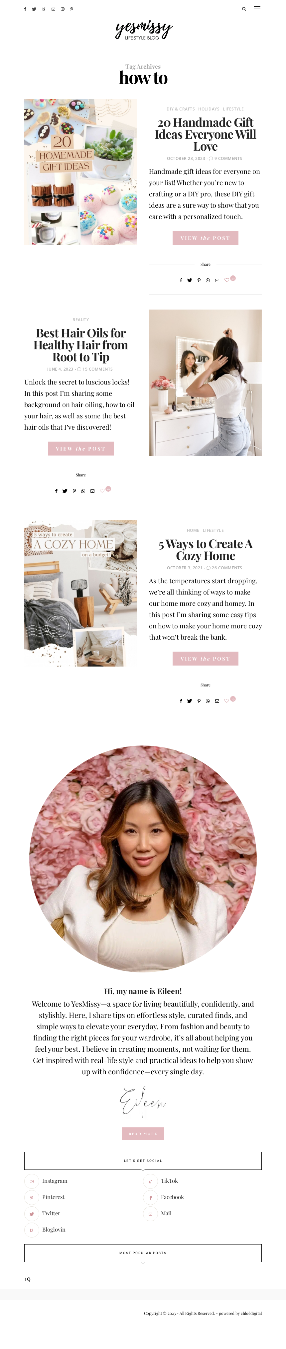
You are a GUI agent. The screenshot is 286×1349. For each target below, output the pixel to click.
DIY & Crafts (181, 109)
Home (193, 530)
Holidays (208, 109)
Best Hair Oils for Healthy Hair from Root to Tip (80, 344)
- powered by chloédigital (238, 1313)
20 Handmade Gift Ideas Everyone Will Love (205, 134)
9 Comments (228, 158)
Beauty (80, 319)
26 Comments (227, 568)
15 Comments (97, 369)
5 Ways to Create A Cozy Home (205, 549)
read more (143, 1133)
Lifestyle (233, 109)
